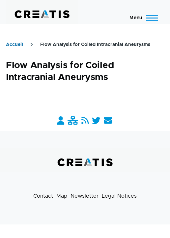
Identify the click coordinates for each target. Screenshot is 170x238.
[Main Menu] (142, 18)
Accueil (14, 44)
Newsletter (85, 196)
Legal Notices (119, 196)
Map (61, 196)
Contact (43, 196)
